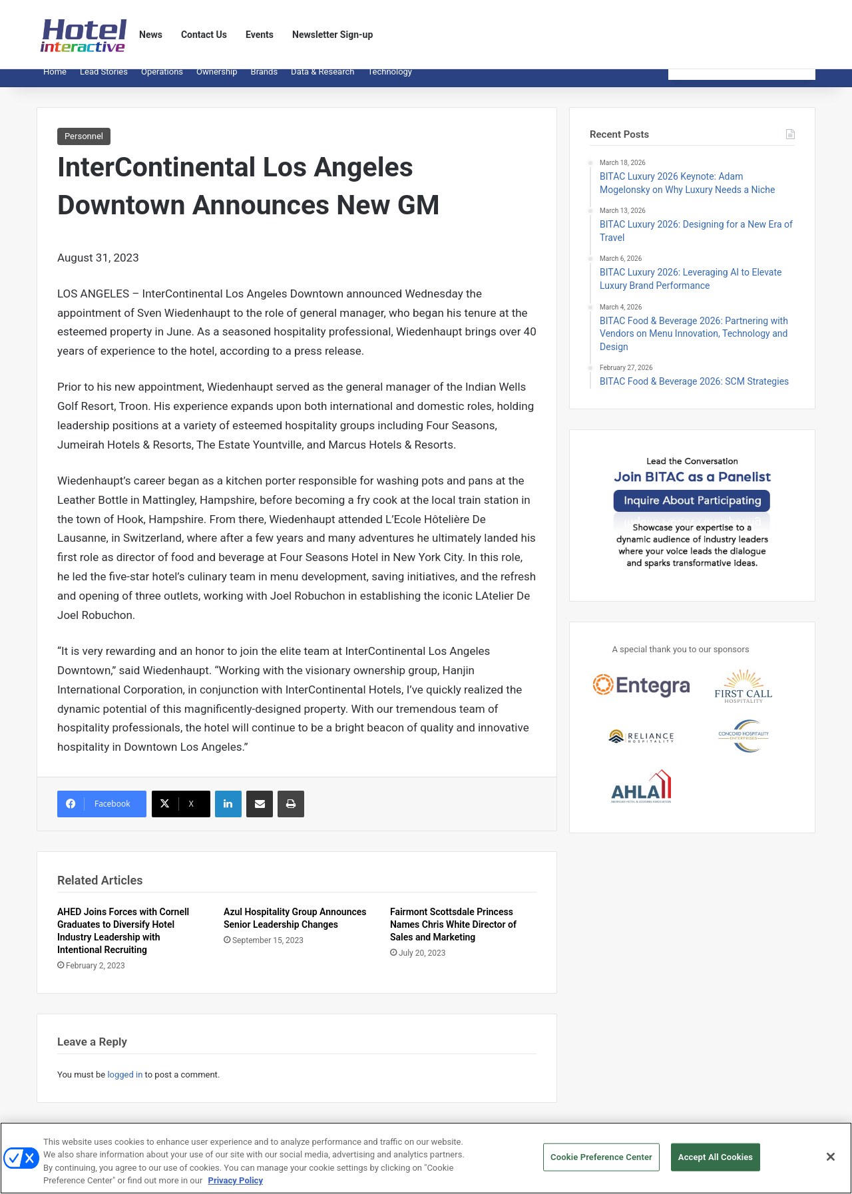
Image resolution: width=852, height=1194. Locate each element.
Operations (162, 82)
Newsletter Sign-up (332, 34)
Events (260, 34)
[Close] (830, 1158)
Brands (264, 82)
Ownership (217, 82)
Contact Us (204, 34)
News (150, 34)
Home (55, 82)
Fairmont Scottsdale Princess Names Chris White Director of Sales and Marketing (453, 934)
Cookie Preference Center (601, 1158)
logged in (124, 1085)
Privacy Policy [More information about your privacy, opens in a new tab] (235, 1182)
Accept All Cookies (715, 1158)
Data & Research (322, 82)
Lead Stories (104, 82)
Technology (389, 82)
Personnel (84, 146)
